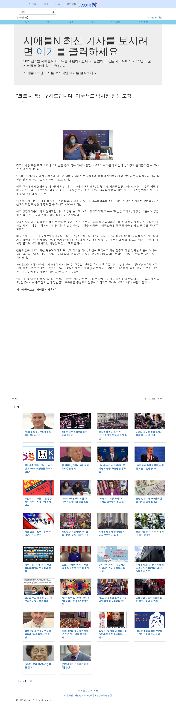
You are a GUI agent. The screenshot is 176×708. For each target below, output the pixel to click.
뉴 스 (19, 4)
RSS (160, 399)
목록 (80, 690)
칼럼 (71, 22)
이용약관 (68, 695)
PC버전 (158, 17)
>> (31, 681)
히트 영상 (71, 4)
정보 (93, 22)
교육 (49, 22)
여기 (46, 51)
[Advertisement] (88, 118)
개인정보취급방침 (103, 695)
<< (15, 681)
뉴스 (27, 22)
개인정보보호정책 (83, 695)
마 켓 (47, 4)
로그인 (150, 17)
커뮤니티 (33, 4)
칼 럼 (58, 4)
